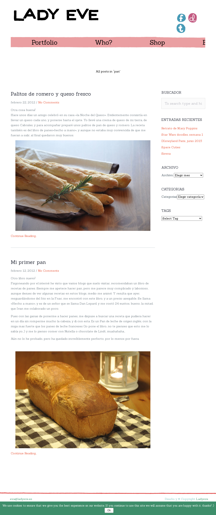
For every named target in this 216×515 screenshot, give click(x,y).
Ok (109, 510)
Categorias (169, 197)
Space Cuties (170, 147)
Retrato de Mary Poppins (179, 128)
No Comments (48, 102)
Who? (103, 42)
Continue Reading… (24, 236)
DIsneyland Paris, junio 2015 (181, 141)
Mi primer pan (28, 262)
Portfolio (44, 42)
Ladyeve (202, 499)
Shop (157, 42)
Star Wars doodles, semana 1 (182, 134)
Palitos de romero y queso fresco (51, 94)
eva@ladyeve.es (21, 499)
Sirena (166, 153)
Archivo (167, 175)
